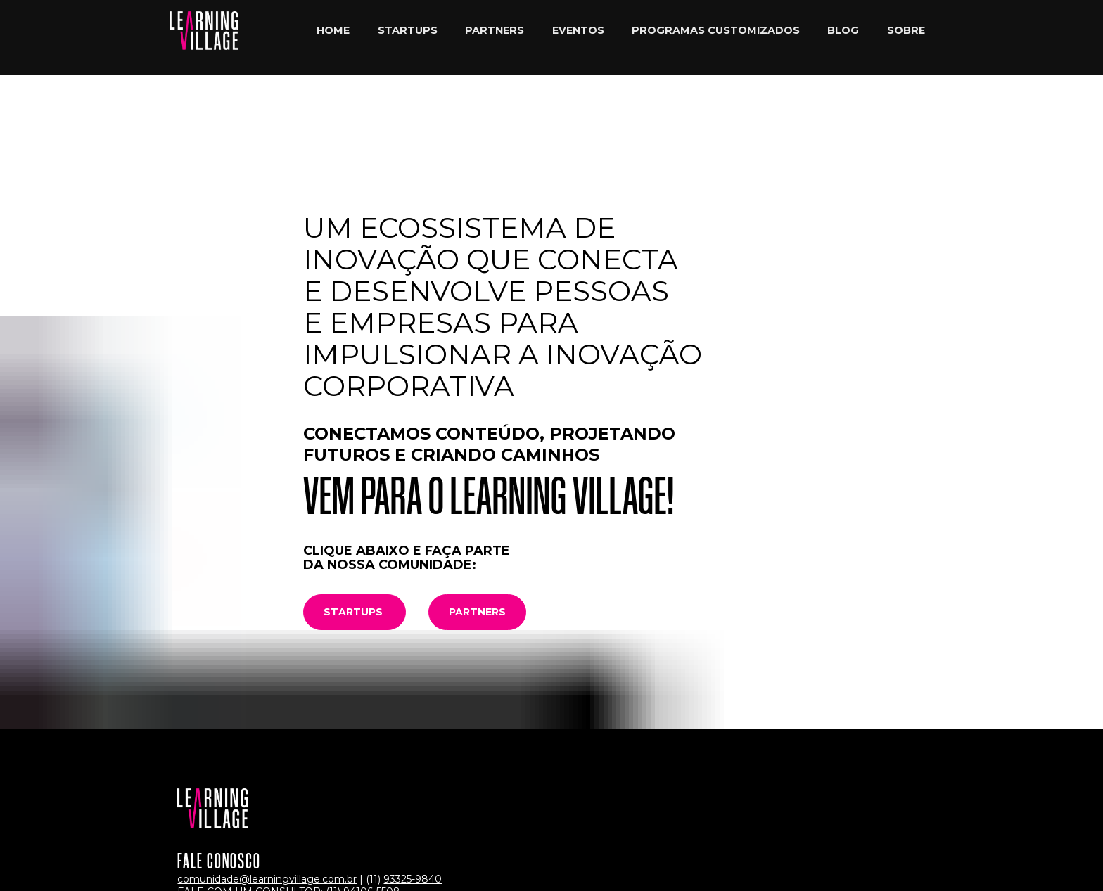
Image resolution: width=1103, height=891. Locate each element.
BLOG (843, 37)
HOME (333, 37)
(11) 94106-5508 (363, 790)
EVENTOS (578, 37)
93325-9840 (412, 777)
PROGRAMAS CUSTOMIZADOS (716, 37)
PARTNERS (494, 37)
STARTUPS (408, 37)
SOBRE (906, 37)
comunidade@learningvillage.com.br (267, 777)
